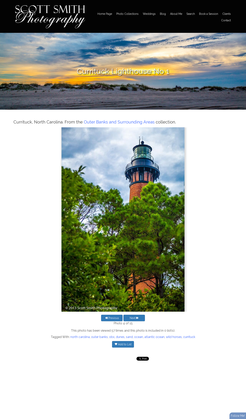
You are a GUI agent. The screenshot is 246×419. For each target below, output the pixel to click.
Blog (163, 13)
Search (190, 13)
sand (129, 337)
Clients (226, 13)
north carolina (80, 337)
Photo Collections (127, 13)
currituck (189, 337)
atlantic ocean (154, 337)
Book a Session (208, 13)
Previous (112, 318)
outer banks (99, 337)
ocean (138, 337)
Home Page (104, 13)
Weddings (149, 13)
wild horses (174, 337)
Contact (226, 20)
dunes (120, 337)
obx (112, 337)
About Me (176, 13)
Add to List (123, 344)
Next (134, 318)
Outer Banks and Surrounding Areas (119, 121)
